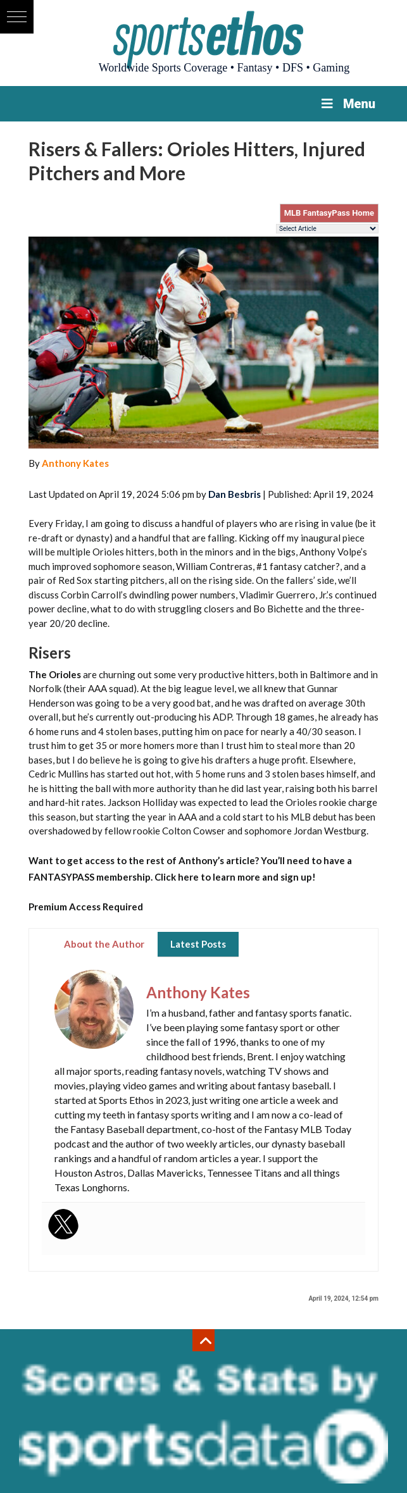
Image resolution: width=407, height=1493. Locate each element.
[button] (17, 17)
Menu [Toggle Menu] (347, 103)
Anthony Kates (75, 463)
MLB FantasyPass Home (329, 213)
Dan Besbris (234, 494)
